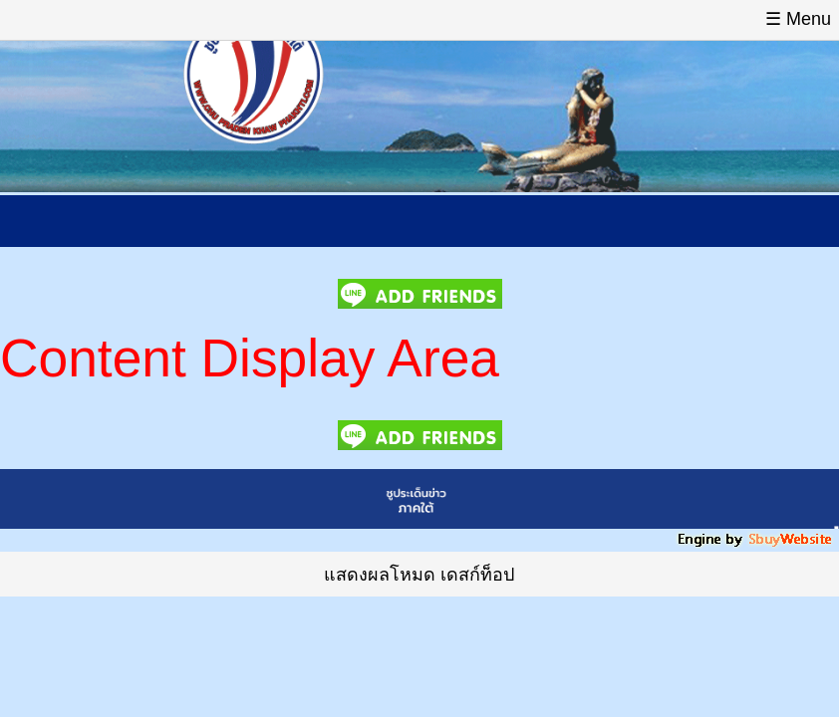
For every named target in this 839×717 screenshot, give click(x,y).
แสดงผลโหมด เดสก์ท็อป (419, 575)
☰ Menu (798, 19)
